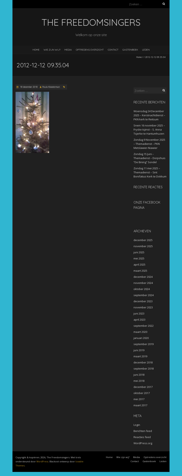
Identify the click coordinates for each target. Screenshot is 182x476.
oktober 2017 (142, 393)
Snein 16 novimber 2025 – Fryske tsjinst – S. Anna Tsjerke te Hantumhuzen (149, 129)
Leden (146, 49)
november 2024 (143, 283)
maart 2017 (140, 405)
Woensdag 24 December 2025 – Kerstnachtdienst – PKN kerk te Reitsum (149, 115)
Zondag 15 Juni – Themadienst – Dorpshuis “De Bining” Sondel (149, 158)
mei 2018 (139, 381)
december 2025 (143, 240)
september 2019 (144, 344)
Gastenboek (130, 49)
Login (137, 425)
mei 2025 (139, 258)
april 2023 (139, 319)
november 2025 (143, 246)
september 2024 (144, 295)
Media (68, 49)
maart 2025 (140, 270)
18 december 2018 (28, 86)
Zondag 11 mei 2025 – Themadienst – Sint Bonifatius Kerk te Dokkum (150, 172)
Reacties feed (142, 437)
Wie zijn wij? (52, 49)
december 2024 (143, 277)
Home (36, 49)
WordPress (42, 461)
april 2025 (139, 264)
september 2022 (144, 326)
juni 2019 (139, 350)
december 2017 (143, 387)
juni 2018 (139, 374)
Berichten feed (143, 431)
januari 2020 (141, 338)
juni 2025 (139, 252)
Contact (113, 49)
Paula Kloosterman (51, 86)
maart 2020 (140, 332)
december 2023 (143, 301)
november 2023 (143, 307)
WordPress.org (143, 443)
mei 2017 (139, 399)
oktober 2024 (142, 289)
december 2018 (143, 362)
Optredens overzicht (90, 49)
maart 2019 (140, 356)
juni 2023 (139, 313)
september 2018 (144, 368)
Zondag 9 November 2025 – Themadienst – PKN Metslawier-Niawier (149, 144)
